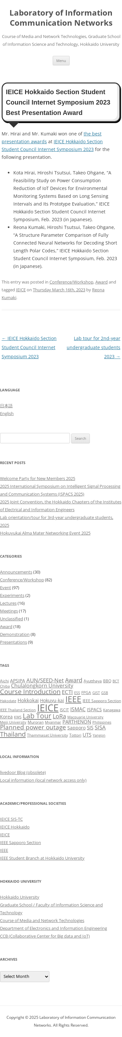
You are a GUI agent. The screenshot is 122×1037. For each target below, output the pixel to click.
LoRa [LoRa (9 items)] (59, 716)
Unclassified (11, 619)
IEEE (4, 850)
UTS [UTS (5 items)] (87, 734)
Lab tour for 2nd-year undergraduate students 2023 (93, 347)
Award (101, 282)
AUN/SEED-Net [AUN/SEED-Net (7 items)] (45, 680)
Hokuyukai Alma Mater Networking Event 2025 (45, 533)
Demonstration (15, 634)
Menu (61, 60)
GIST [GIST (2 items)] (96, 692)
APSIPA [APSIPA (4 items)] (17, 680)
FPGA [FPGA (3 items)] (86, 692)
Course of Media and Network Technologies (42, 920)
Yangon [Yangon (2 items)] (99, 735)
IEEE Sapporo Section (20, 842)
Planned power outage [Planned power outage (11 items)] (33, 727)
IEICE (21, 290)
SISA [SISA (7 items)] (100, 727)
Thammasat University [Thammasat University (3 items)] (47, 735)
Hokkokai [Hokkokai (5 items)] (28, 700)
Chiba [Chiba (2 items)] (5, 686)
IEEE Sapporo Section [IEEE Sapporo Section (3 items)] (102, 700)
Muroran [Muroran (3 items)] (36, 722)
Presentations (13, 642)
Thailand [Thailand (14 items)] (13, 734)
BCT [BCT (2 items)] (116, 681)
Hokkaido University (19, 897)
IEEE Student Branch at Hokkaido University (42, 858)
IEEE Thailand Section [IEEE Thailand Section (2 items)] (18, 710)
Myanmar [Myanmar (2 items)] (53, 722)
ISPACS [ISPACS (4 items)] (94, 709)
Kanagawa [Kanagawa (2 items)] (111, 710)
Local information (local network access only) (43, 780)
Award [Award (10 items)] (73, 680)
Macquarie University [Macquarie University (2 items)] (85, 717)
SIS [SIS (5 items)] (90, 727)
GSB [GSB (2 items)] (104, 692)
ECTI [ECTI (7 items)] (67, 692)
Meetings (9, 611)
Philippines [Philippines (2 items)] (101, 722)
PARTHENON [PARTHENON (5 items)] (76, 721)
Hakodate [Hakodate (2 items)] (8, 701)
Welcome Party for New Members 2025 (37, 478)
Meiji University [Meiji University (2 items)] (13, 722)
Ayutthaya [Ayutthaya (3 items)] (93, 681)
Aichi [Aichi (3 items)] (4, 681)
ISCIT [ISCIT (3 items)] (64, 710)
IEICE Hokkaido (15, 827)
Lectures (8, 603)
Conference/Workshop (71, 282)
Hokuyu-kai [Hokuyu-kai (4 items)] (52, 700)
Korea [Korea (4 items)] (6, 717)
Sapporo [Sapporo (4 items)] (76, 728)
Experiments (12, 595)
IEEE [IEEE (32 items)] (73, 698)
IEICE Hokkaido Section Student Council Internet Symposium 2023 (29, 347)
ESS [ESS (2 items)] (77, 692)
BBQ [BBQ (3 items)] (107, 681)
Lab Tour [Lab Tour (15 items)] (37, 715)
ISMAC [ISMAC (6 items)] (78, 709)
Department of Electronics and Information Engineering (53, 928)
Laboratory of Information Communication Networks (61, 18)
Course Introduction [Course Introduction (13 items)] (30, 691)
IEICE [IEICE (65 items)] (48, 707)
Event (5, 587)
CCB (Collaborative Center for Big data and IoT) (45, 936)
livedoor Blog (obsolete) (23, 772)
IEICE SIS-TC (11, 819)
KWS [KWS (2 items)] (17, 717)
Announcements (16, 572)
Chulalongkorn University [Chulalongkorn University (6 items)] (42, 685)
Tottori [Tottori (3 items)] (75, 735)
